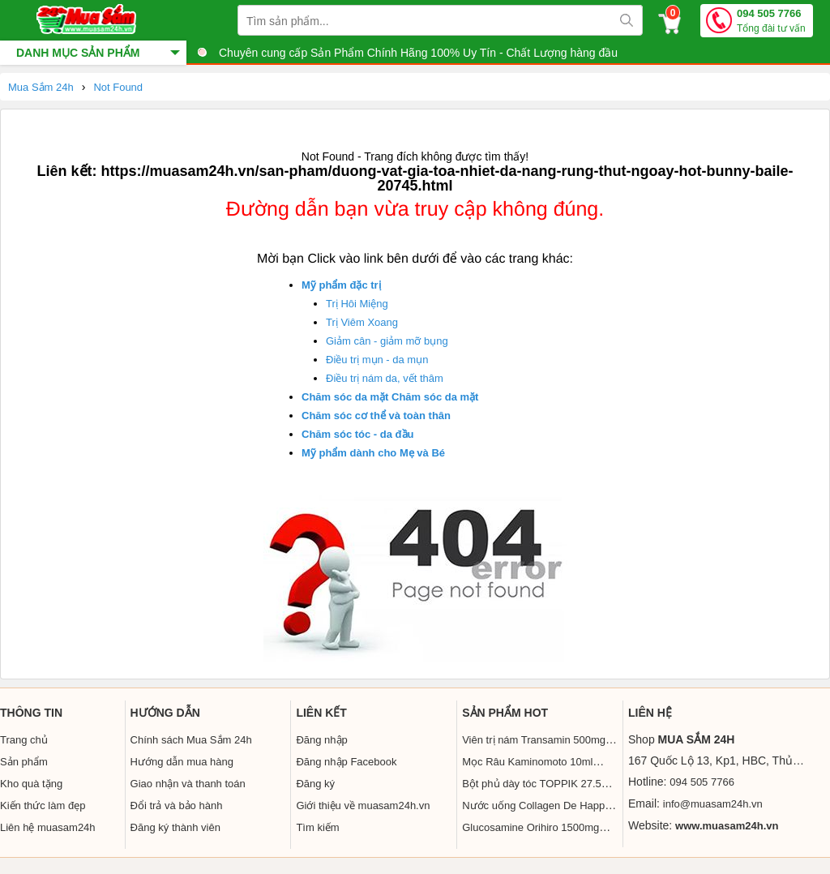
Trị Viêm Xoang (362, 322)
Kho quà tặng (31, 784)
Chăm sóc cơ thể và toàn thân (376, 415)
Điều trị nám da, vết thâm (384, 378)
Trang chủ (24, 740)
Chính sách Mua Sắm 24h (191, 740)
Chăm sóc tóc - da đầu (357, 434)
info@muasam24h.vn (713, 804)
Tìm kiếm (317, 827)
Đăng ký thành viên (175, 827)
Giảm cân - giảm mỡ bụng (387, 341)
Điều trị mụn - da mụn (377, 359)
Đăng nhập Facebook (346, 762)
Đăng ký (315, 784)
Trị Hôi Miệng (357, 304)
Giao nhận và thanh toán (188, 784)
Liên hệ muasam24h (48, 827)
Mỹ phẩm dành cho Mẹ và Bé (373, 453)
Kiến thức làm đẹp (42, 805)
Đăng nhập (321, 740)
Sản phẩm (24, 762)
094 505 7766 (771, 21)
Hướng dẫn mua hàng (181, 762)
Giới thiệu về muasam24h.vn (363, 805)
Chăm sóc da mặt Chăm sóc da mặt (390, 397)
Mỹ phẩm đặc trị (341, 285)
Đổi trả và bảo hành (176, 805)
